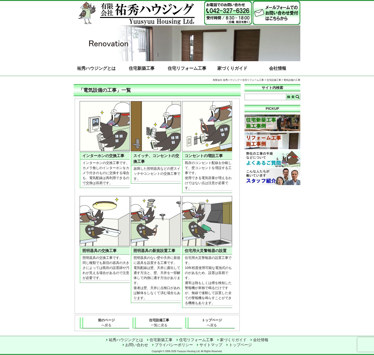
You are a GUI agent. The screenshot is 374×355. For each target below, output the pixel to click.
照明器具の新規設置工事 (154, 251)
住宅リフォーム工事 (187, 68)
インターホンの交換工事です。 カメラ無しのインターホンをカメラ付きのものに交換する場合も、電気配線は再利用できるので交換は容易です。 (106, 173)
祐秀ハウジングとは (96, 68)
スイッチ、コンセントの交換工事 (156, 159)
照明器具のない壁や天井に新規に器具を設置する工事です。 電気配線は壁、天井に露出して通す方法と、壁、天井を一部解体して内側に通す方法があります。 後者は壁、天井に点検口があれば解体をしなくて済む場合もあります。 (157, 278)
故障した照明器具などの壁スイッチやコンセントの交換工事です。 (157, 173)
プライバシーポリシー (174, 345)
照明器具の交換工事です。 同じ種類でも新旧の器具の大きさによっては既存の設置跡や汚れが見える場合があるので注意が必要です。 (106, 268)
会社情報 (277, 68)
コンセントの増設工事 (204, 156)
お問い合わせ (136, 345)
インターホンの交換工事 (103, 156)
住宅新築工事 (142, 68)
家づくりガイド (232, 68)
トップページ (212, 323)
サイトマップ (210, 345)
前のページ (106, 323)
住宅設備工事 (274, 80)
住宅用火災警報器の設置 (206, 251)
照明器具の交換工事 (99, 251)
